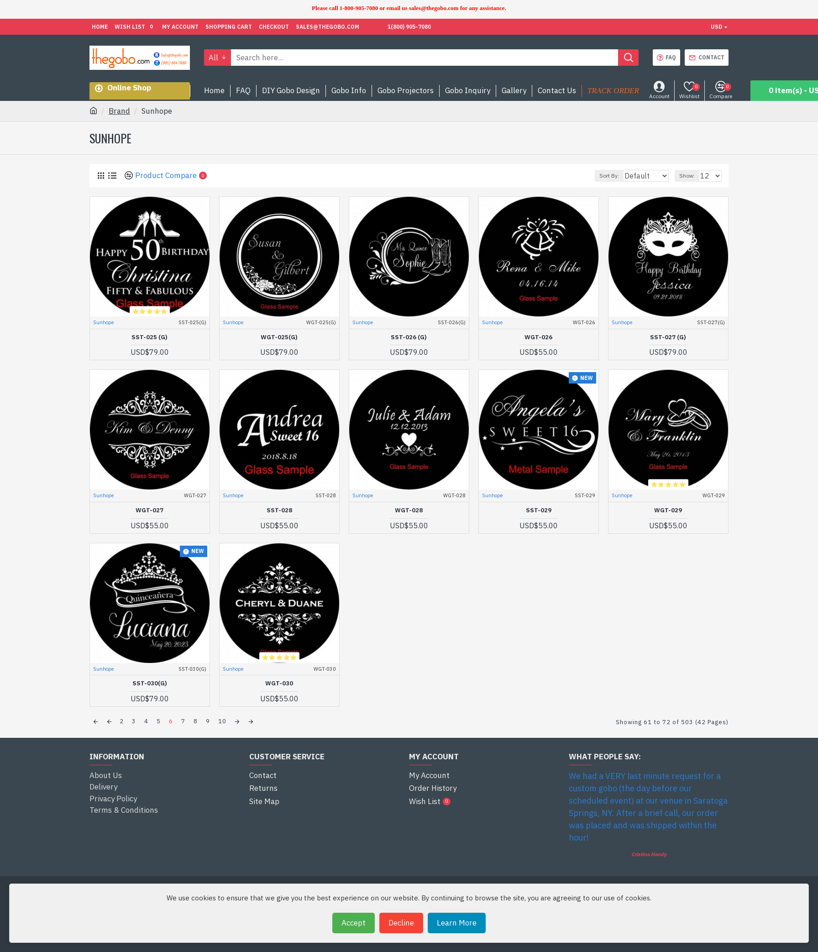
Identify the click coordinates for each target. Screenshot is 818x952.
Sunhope (103, 322)
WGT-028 (409, 510)
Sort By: (605, 175)
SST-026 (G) (409, 337)
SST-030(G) (149, 683)
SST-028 (279, 510)
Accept (353, 923)
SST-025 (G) (149, 337)
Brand (119, 111)
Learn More (457, 923)
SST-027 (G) (668, 337)
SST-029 (538, 510)
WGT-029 (668, 510)
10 (222, 721)
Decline (401, 923)
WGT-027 (149, 510)
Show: (691, 175)
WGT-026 (538, 337)
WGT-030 (279, 683)
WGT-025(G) (279, 337)
